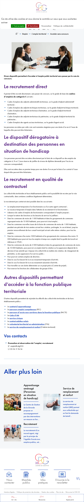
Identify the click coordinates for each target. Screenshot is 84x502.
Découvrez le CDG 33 (73, 492)
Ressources (42, 500)
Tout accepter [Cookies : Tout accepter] (18, 26)
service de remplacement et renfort (25, 327)
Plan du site (59, 492)
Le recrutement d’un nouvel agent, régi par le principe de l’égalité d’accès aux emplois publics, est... (32, 436)
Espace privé (70, 500)
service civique (16, 318)
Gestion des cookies (47, 492)
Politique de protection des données (28, 492)
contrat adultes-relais (19, 321)
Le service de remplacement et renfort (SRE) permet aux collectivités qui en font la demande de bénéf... (71, 408)
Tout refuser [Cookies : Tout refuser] (33, 26)
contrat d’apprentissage (20, 306)
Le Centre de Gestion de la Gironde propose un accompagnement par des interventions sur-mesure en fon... (32, 412)
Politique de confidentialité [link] (63, 26)
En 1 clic (14, 500)
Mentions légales (9, 492)
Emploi (25, 34)
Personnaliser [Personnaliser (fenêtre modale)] (46, 26)
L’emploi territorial (39, 34)
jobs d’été (14, 315)
